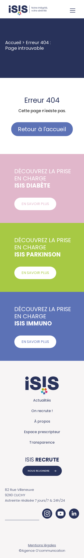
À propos (42, 421)
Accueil (13, 42)
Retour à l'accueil (42, 129)
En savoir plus (35, 203)
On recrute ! (42, 410)
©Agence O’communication (42, 550)
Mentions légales (42, 545)
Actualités (42, 400)
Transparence (42, 442)
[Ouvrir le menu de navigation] (72, 11)
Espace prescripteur (42, 431)
